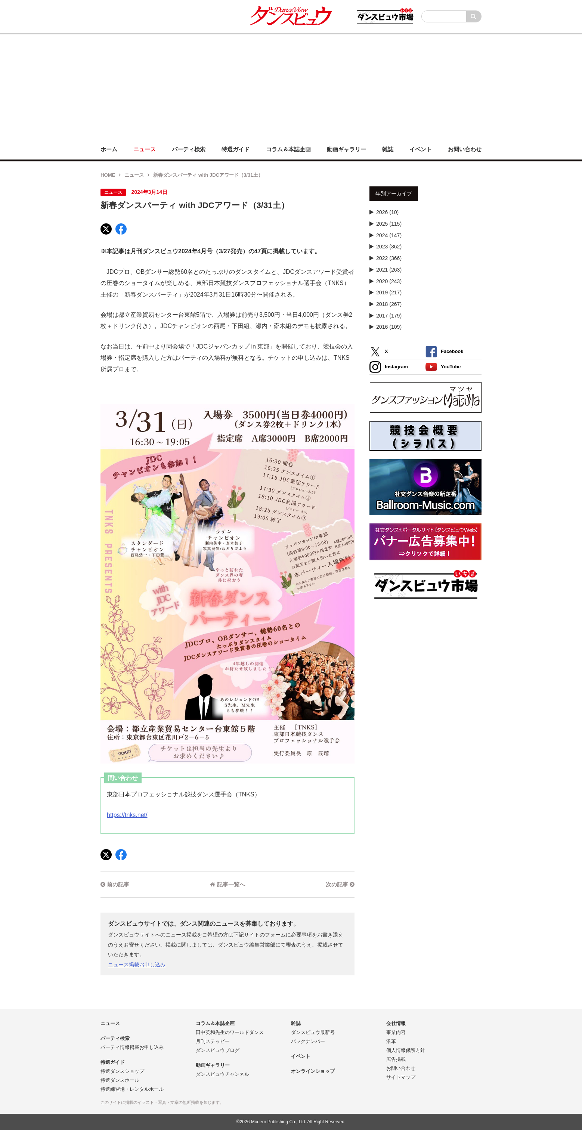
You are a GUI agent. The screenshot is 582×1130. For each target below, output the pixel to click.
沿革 (391, 1041)
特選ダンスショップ (122, 1071)
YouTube (443, 367)
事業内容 (396, 1032)
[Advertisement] (291, 86)
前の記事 (114, 884)
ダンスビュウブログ (217, 1050)
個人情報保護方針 (405, 1050)
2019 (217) (389, 292)
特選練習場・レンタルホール (132, 1089)
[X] (106, 229)
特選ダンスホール (119, 1080)
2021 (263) (389, 270)
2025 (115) (389, 224)
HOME (107, 175)
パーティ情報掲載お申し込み (132, 1047)
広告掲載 (396, 1059)
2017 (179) (389, 316)
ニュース (134, 175)
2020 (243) (389, 281)
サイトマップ (400, 1077)
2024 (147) (389, 235)
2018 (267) (389, 304)
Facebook (444, 351)
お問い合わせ (400, 1068)
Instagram (388, 367)
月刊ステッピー (213, 1041)
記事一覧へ (227, 884)
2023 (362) (389, 247)
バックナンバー (308, 1041)
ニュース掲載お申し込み (136, 965)
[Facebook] (121, 229)
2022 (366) (389, 258)
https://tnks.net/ (127, 815)
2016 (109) (389, 327)
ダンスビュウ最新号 (313, 1032)
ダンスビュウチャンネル (222, 1074)
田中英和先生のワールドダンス (230, 1032)
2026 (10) (387, 212)
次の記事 (340, 884)
